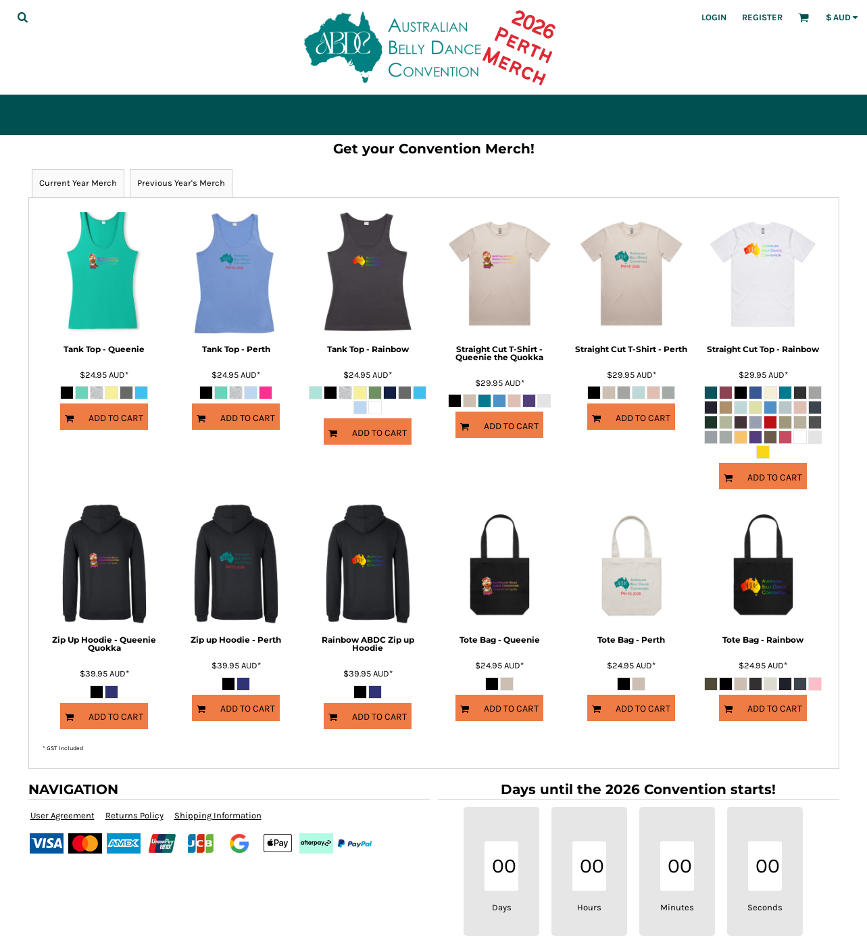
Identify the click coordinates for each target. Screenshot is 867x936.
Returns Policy (134, 815)
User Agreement (62, 815)
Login (713, 17)
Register (762, 17)
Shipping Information (218, 815)
